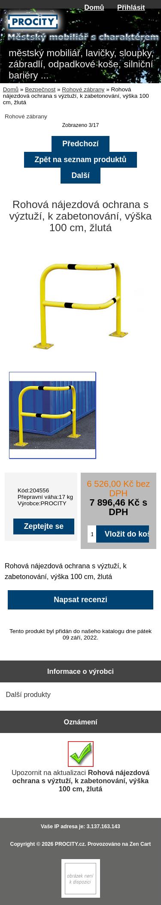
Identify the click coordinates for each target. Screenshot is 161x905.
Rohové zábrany (83, 89)
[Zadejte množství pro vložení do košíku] (92, 534)
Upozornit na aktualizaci (80, 767)
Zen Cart (140, 844)
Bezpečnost (40, 89)
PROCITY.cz (70, 844)
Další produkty (28, 694)
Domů (94, 7)
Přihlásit (131, 7)
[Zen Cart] (80, 896)
